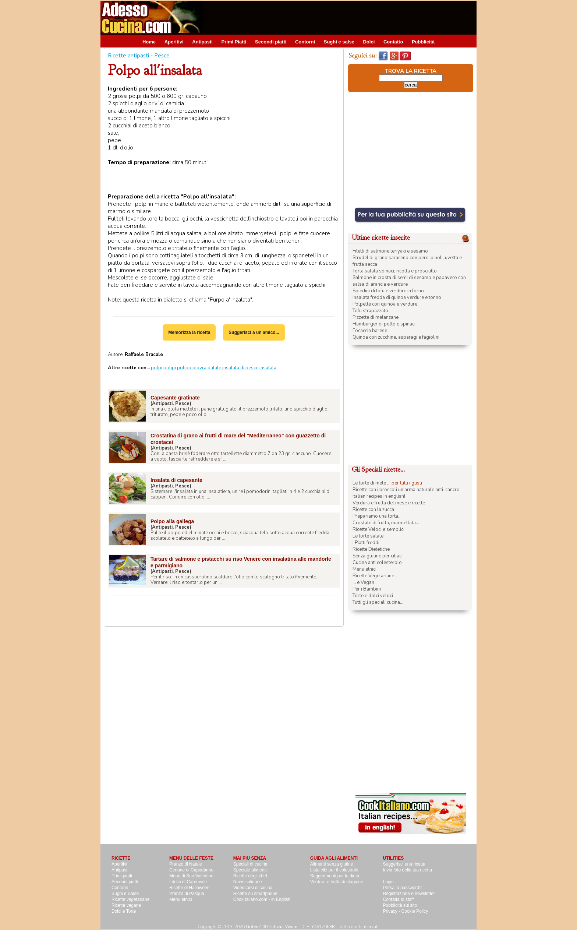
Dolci (369, 42)
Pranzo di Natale (185, 864)
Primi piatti (121, 875)
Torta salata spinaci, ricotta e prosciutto (395, 271)
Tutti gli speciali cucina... (378, 602)
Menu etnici (364, 569)
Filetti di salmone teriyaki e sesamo (390, 251)
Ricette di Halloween (189, 887)
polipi (169, 367)
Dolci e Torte (123, 911)
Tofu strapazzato (370, 310)
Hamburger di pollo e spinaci (384, 324)
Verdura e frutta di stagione (336, 881)
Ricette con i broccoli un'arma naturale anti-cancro (406, 489)
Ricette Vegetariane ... (376, 576)
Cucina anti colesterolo (377, 562)
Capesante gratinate (175, 398)
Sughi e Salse (125, 893)
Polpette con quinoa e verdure (385, 304)
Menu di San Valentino (191, 875)
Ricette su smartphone (255, 893)
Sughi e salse (339, 42)
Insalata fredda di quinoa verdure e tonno (397, 297)
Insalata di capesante (176, 480)
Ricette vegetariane (130, 899)
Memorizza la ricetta (189, 332)
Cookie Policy (414, 911)
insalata (267, 367)
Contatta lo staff (398, 899)
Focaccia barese (370, 330)
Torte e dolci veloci (373, 595)
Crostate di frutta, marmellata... (386, 522)
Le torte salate (368, 536)
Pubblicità (423, 42)
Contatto (393, 42)
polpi (156, 367)
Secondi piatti (270, 42)
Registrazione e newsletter (409, 893)
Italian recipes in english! (379, 496)
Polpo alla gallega (172, 521)
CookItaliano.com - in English (261, 899)
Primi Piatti (234, 42)
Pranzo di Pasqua (186, 893)
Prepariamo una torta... (377, 516)
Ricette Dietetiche (371, 549)
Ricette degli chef (250, 875)
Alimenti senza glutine (331, 864)
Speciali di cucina (250, 864)
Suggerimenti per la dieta (334, 875)
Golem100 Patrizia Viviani (272, 927)
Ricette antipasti (128, 55)
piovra (199, 367)
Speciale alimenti (250, 870)
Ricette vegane (126, 905)
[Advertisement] (343, 17)
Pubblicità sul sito (400, 905)
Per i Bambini (367, 589)
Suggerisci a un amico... (254, 332)
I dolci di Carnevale (188, 881)
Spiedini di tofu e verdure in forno (388, 291)
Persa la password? (402, 887)
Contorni (305, 42)
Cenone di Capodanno (191, 870)
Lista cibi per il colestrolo (334, 870)
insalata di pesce (240, 367)
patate (214, 367)
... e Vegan (363, 582)
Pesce (162, 55)
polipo (184, 367)
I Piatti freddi (366, 542)
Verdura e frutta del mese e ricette (389, 503)
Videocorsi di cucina (253, 887)
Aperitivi (174, 42)
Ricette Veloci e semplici (378, 529)
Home (149, 42)
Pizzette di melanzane (376, 317)
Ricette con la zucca (373, 509)
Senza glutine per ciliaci (378, 556)
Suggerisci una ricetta (404, 864)
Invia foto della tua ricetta (407, 870)
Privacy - (392, 911)
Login (388, 881)
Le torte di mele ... (371, 483)
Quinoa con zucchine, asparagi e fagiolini (396, 337)
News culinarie (247, 881)
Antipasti (202, 42)
